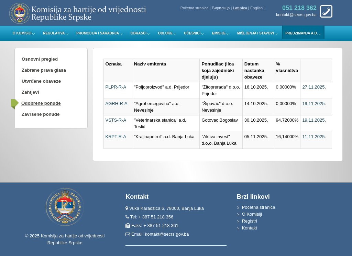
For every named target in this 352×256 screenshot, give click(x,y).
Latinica (240, 8)
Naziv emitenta (150, 63)
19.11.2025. (314, 103)
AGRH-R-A (117, 103)
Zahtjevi (30, 92)
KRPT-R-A (116, 136)
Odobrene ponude (41, 103)
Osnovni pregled (40, 59)
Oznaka (114, 63)
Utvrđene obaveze (41, 81)
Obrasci (138, 33)
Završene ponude (40, 114)
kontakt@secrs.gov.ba (167, 234)
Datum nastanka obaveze (254, 70)
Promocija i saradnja (97, 33)
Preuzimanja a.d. (301, 33)
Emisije (219, 33)
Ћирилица (221, 8)
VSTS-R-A (116, 120)
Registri (249, 221)
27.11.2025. (314, 87)
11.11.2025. (314, 136)
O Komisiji (22, 33)
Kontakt (249, 228)
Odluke (165, 33)
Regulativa (54, 33)
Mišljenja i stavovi (255, 33)
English (256, 8)
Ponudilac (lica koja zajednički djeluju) (217, 70)
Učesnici (192, 33)
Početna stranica (194, 8)
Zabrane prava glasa (44, 70)
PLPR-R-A (116, 87)
